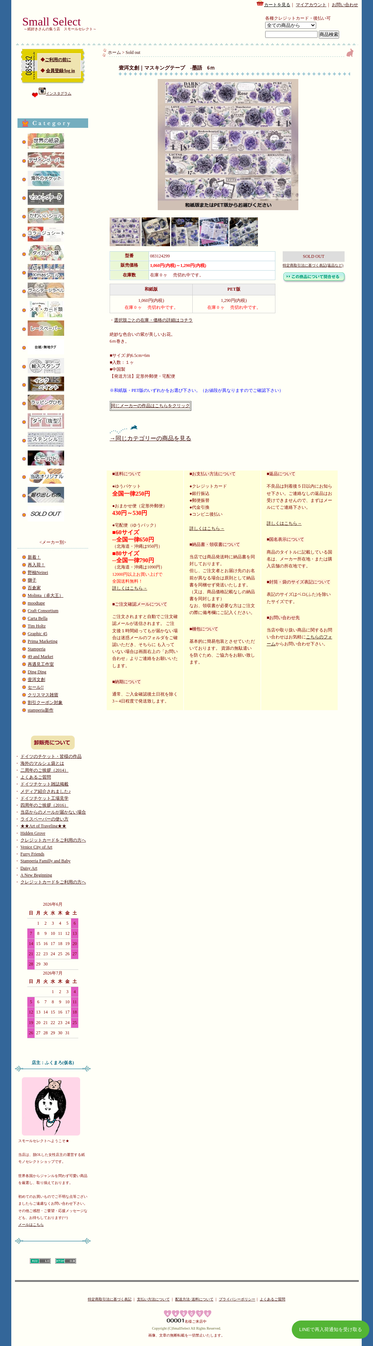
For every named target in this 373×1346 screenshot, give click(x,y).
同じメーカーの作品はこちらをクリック (150, 405)
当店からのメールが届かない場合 (53, 812)
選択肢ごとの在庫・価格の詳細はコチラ (153, 320)
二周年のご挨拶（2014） (44, 770)
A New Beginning (36, 875)
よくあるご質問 (35, 777)
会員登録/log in (60, 70)
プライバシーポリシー (237, 1299)
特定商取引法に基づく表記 (109, 1299)
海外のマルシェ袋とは (42, 763)
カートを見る (273, 3)
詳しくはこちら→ (129, 588)
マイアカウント (311, 4)
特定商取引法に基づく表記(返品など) (313, 265)
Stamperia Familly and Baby (45, 860)
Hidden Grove (32, 833)
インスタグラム (55, 93)
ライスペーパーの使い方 (44, 819)
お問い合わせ (345, 4)
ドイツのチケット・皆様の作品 (51, 756)
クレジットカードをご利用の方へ (53, 840)
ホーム (114, 52)
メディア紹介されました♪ (45, 791)
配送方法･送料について (194, 1299)
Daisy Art (28, 868)
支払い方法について (153, 1299)
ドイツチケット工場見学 (44, 798)
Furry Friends (32, 854)
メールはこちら (31, 1225)
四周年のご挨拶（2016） (44, 805)
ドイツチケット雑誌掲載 (44, 784)
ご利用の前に (58, 59)
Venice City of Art (36, 847)
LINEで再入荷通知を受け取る (330, 1329)
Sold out (133, 52)
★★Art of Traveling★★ (43, 826)
